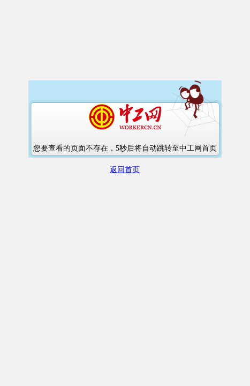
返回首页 (125, 170)
